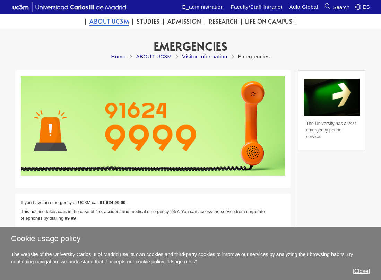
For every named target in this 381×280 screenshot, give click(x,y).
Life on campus (268, 21)
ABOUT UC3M (109, 21)
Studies (148, 21)
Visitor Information (204, 56)
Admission (184, 21)
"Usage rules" (182, 261)
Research (223, 21)
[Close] (361, 271)
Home (118, 56)
